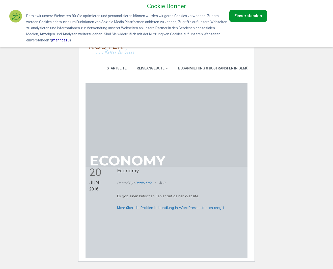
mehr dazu (61, 40)
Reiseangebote (152, 68)
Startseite (117, 68)
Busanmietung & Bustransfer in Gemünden (218, 68)
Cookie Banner (166, 6)
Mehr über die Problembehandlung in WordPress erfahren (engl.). (171, 207)
